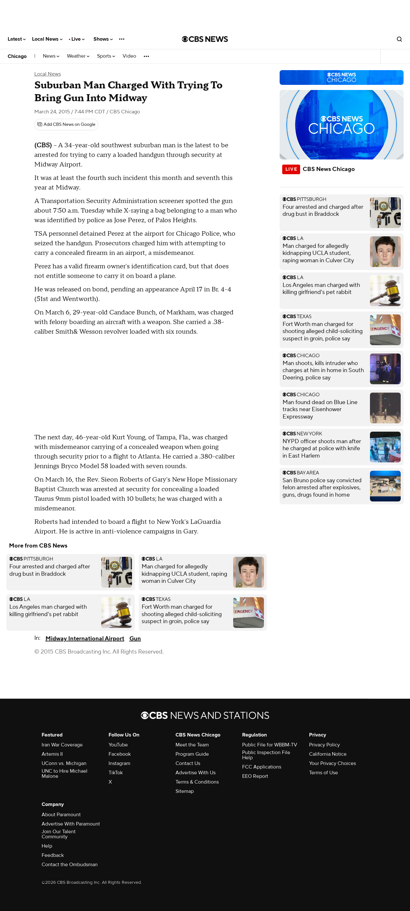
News (51, 56)
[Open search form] (399, 39)
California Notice (328, 754)
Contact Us (188, 763)
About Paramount (61, 814)
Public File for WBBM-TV (269, 744)
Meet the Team (192, 744)
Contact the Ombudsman (70, 864)
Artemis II (52, 754)
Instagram (119, 763)
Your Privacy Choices (332, 763)
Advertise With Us (196, 772)
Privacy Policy (324, 744)
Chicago (17, 56)
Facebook (120, 754)
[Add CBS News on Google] (66, 124)
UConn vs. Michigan (64, 763)
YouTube (118, 744)
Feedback (53, 855)
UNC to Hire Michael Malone (64, 774)
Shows (103, 39)
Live (78, 39)
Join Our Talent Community (59, 834)
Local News (47, 39)
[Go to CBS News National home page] (205, 39)
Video (129, 56)
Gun (135, 638)
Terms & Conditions (197, 782)
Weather (78, 56)
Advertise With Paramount (71, 823)
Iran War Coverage (62, 744)
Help (47, 846)
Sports (106, 56)
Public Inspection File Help (266, 755)
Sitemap (185, 791)
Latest (17, 39)
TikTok (116, 772)
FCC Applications (261, 766)
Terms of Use (323, 772)
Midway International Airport (84, 638)
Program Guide (192, 754)
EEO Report (255, 776)
